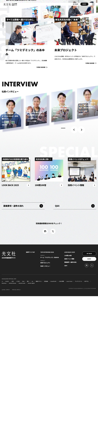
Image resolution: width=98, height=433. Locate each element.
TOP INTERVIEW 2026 (47, 389)
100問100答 (68, 392)
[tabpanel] (10, 246)
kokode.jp (89, 418)
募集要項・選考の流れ (16, 341)
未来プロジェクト (49, 399)
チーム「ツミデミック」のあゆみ (49, 393)
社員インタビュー (45, 403)
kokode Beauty (5, 420)
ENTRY (83, 5)
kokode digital (23, 420)
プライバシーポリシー (16, 426)
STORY (17, 418)
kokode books (14, 420)
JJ (2, 418)
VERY (12, 418)
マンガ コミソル (74, 418)
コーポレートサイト (6, 426)
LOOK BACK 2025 (69, 389)
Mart (22, 418)
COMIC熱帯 (58, 418)
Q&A (58, 341)
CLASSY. (7, 418)
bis (31, 418)
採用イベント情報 (69, 396)
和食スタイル (37, 418)
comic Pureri (66, 418)
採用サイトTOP (30, 389)
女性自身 (44, 418)
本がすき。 (82, 418)
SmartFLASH (51, 418)
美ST (27, 418)
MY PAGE (71, 5)
